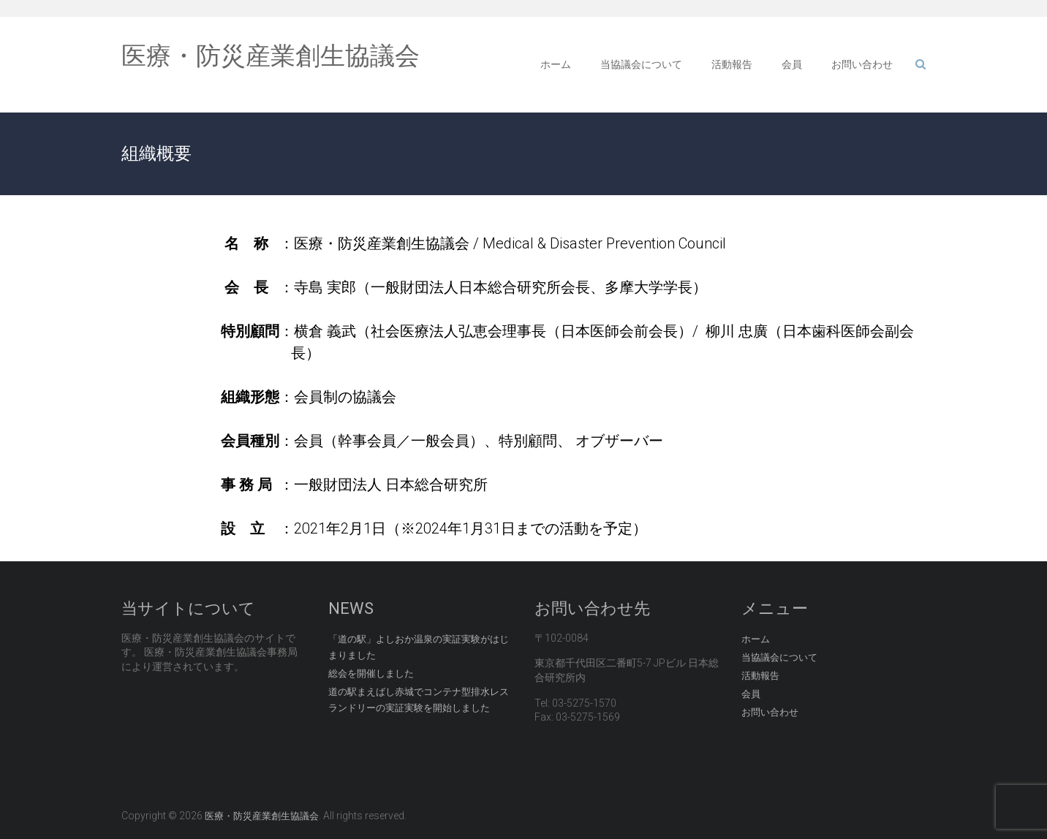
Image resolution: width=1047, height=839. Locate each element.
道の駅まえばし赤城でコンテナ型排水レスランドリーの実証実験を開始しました (418, 699)
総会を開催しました (371, 673)
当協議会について (641, 64)
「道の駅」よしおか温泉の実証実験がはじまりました (418, 647)
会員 (792, 64)
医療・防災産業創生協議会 (270, 55)
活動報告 (731, 64)
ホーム (555, 64)
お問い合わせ (862, 64)
